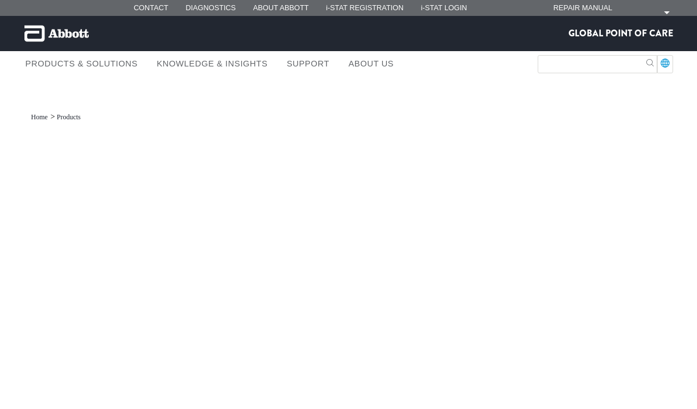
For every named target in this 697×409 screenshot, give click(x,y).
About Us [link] (371, 63)
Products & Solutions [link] (82, 63)
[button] (650, 61)
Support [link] (308, 63)
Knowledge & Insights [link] (211, 63)
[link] (40, 117)
